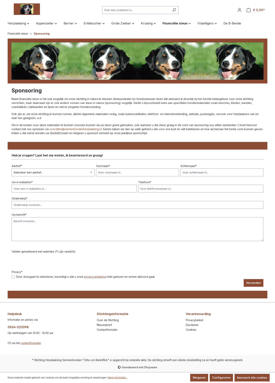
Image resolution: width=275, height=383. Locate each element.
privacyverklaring (95, 276)
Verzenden (253, 282)
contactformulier (31, 343)
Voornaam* (103, 166)
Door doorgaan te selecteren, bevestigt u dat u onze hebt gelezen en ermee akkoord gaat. (85, 276)
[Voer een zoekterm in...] (136, 10)
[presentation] (41, 262)
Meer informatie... (117, 377)
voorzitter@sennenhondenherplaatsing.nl (75, 129)
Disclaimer (192, 324)
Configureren (221, 377)
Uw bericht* (19, 214)
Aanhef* (17, 166)
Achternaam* (188, 166)
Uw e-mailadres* (22, 182)
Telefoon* (144, 182)
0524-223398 (18, 327)
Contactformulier (107, 329)
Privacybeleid (194, 320)
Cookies (191, 329)
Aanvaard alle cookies (252, 377)
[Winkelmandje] (255, 10)
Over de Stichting (108, 320)
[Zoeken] (174, 10)
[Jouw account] (239, 10)
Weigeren (199, 377)
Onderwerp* (20, 198)
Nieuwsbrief (104, 324)
